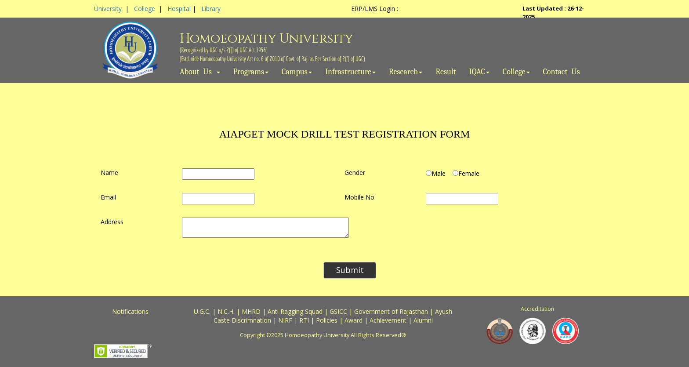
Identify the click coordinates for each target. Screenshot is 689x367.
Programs (250, 72)
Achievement (388, 320)
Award (353, 320)
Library (211, 8)
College (144, 8)
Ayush (443, 311)
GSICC (338, 311)
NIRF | (288, 320)
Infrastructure (350, 72)
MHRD (251, 311)
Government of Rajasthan (391, 311)
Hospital (179, 8)
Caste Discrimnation (242, 320)
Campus (297, 72)
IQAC (479, 72)
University (108, 8)
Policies (326, 320)
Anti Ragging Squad (295, 311)
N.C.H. (226, 311)
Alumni (423, 320)
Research (406, 72)
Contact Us (561, 72)
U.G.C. (202, 311)
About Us (200, 72)
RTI (304, 320)
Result (445, 72)
